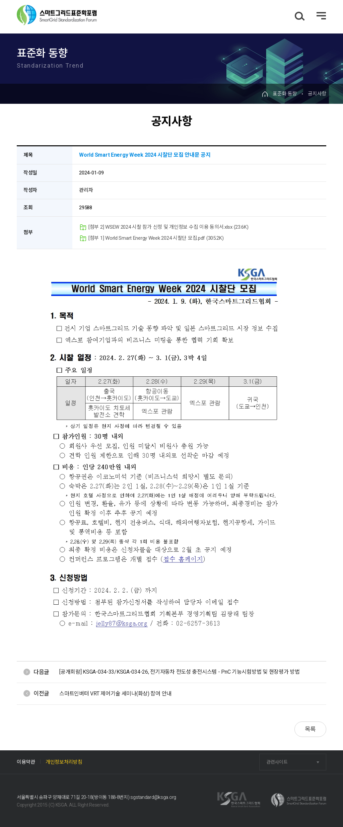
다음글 (41, 672)
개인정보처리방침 (64, 762)
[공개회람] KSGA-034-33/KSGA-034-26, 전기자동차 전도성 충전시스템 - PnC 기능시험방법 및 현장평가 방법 (179, 672)
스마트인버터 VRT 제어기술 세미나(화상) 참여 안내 (115, 693)
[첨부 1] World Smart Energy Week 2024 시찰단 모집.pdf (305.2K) (151, 238)
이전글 (41, 693)
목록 (310, 729)
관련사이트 (277, 762)
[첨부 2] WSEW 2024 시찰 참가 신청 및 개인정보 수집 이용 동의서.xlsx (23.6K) (164, 227)
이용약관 (26, 762)
